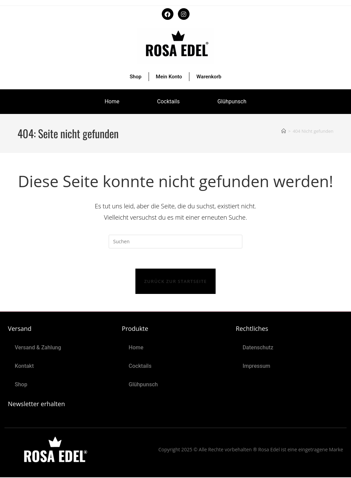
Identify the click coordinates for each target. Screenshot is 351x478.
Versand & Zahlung (38, 348)
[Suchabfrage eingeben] (175, 241)
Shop (135, 77)
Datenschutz (258, 348)
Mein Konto (169, 77)
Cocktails (168, 101)
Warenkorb (208, 77)
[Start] (283, 131)
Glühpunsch (231, 101)
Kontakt (24, 366)
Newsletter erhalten (36, 404)
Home (112, 101)
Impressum (256, 366)
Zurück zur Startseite (175, 282)
